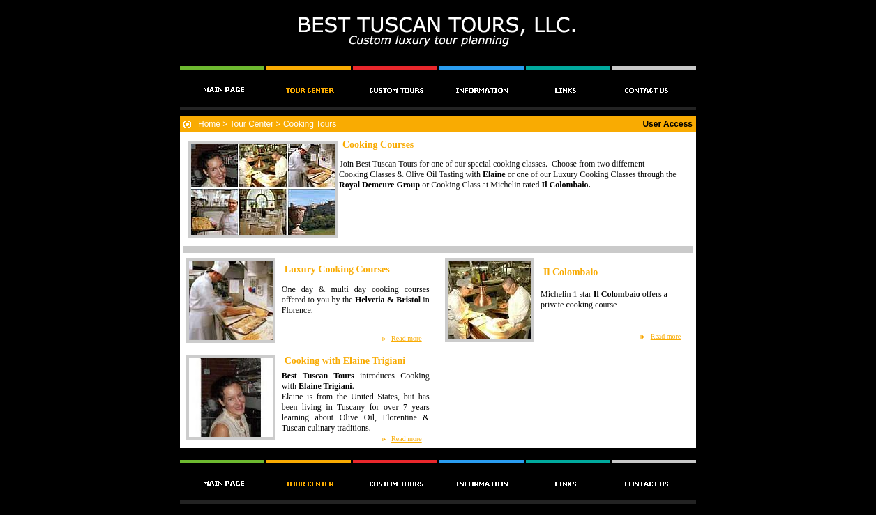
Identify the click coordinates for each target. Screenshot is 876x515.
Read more (406, 338)
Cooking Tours (310, 124)
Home (209, 124)
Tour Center (251, 124)
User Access (667, 124)
